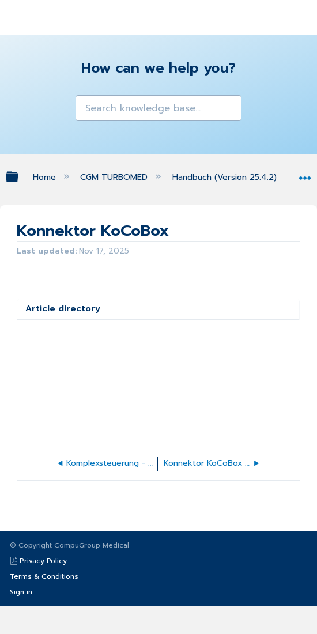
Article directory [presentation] (62, 308)
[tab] (158, 309)
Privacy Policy (43, 561)
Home (46, 177)
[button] (85, 105)
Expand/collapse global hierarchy (19, 176)
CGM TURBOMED (115, 177)
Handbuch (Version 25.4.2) (226, 177)
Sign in (21, 592)
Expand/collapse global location (305, 174)
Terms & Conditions (44, 576)
